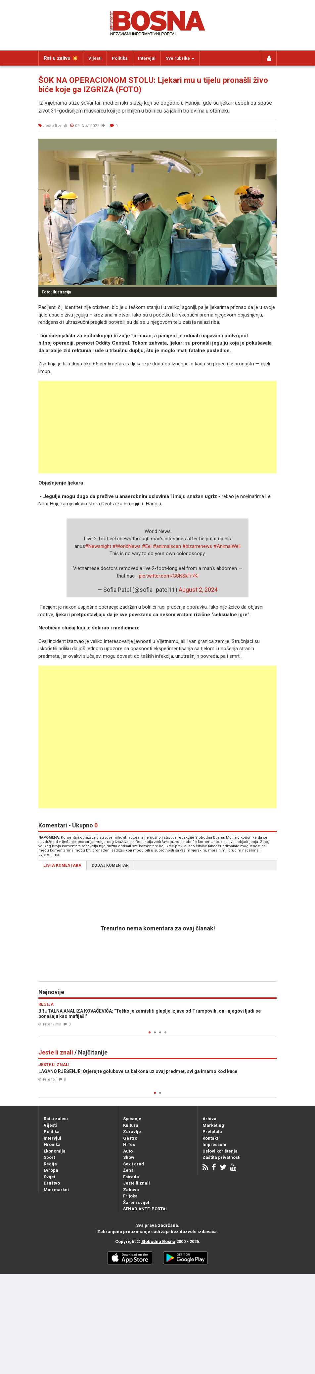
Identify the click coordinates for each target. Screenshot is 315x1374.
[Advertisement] (157, 427)
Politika (120, 58)
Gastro (130, 1138)
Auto (128, 1151)
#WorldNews (126, 546)
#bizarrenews (197, 546)
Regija (50, 1163)
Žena (128, 1170)
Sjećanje (132, 1118)
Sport (49, 1157)
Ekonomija (55, 1151)
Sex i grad (133, 1163)
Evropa (51, 1170)
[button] (270, 144)
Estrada (131, 1176)
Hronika (52, 1144)
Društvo (52, 1183)
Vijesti (95, 58)
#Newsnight (98, 546)
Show (128, 1157)
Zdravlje (132, 1131)
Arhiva (209, 1118)
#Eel (147, 546)
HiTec (129, 1144)
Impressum (214, 1144)
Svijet (49, 1176)
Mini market (56, 1189)
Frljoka (130, 1195)
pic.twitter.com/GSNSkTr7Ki (169, 576)
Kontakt (210, 1138)
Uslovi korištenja (220, 1151)
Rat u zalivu (56, 1118)
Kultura (130, 1125)
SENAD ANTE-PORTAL (145, 1208)
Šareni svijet (136, 1202)
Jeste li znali (136, 1183)
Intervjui (147, 58)
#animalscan (167, 546)
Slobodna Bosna (158, 1241)
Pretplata (212, 1131)
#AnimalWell (227, 546)
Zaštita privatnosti (221, 1157)
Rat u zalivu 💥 (61, 58)
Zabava (131, 1189)
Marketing (213, 1125)
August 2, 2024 (198, 589)
